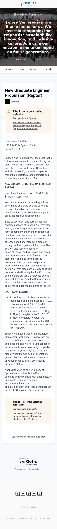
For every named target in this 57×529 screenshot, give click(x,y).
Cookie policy (34, 469)
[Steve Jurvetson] (18, 494)
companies (8, 69)
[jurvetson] (28, 494)
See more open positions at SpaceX (28, 437)
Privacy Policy (28, 507)
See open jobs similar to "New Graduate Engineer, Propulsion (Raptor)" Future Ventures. (27, 125)
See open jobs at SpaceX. (25, 118)
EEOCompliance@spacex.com (28, 390)
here (21, 328)
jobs (22, 69)
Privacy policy (20, 469)
